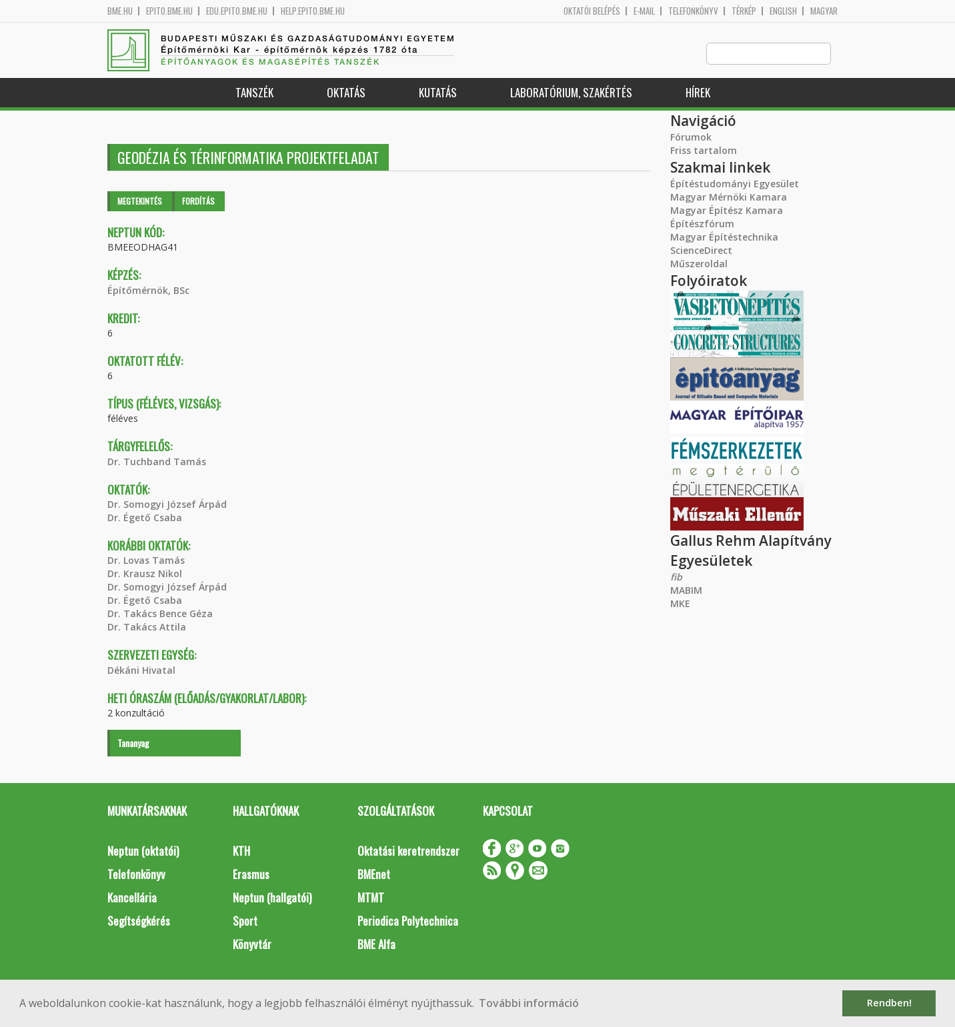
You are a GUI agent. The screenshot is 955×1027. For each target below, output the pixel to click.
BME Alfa (376, 944)
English (783, 11)
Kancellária (132, 898)
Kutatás (438, 93)
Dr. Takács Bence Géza (160, 614)
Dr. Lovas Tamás (146, 560)
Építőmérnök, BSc (148, 291)
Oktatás (346, 93)
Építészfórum (702, 224)
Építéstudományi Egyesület (734, 184)
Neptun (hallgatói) (272, 898)
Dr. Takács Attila (146, 627)
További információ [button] (529, 1003)
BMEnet (373, 874)
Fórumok (691, 137)
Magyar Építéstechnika (724, 237)
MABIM (686, 590)
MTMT (370, 898)
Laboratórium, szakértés (571, 93)
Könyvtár (252, 944)
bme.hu (120, 11)
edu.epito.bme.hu (236, 11)
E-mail (644, 11)
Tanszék (254, 93)
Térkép (744, 11)
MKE (680, 604)
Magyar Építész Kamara (726, 211)
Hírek (698, 93)
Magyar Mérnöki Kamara (728, 197)
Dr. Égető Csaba (144, 518)
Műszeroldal (699, 264)
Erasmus (251, 874)
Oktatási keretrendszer (408, 851)
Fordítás (198, 201)
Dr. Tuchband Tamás (156, 462)
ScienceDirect (701, 251)
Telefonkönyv (693, 11)
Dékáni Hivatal (141, 670)
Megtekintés (139, 201)
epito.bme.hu (169, 11)
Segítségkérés (138, 921)
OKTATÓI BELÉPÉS (592, 11)
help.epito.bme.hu (313, 11)
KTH (241, 851)
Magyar (824, 11)
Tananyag (133, 743)
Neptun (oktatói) (143, 851)
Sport (245, 921)
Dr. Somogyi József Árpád (167, 505)
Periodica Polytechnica (407, 921)
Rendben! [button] (889, 1002)
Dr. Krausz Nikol (144, 574)
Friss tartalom (703, 151)
